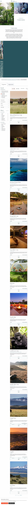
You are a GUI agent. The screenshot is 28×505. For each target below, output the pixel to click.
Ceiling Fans (3, 108)
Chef (2, 109)
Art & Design (3, 74)
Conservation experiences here (12, 61)
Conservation (3, 75)
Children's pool (3, 111)
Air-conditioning (3, 105)
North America (3, 101)
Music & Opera (3, 78)
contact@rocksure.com (23, 491)
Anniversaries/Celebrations (4, 73)
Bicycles (2, 107)
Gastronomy (3, 76)
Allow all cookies (4, 503)
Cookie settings (11, 503)
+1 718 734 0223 (10, 491)
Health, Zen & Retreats (4, 77)
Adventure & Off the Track (4, 72)
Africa (2, 95)
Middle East (3, 100)
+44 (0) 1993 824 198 (5, 491)
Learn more (14, 501)
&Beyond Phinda (8, 51)
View (18, 104)
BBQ (2, 106)
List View (13, 70)
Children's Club (3, 110)
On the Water (3, 79)
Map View (17, 70)
